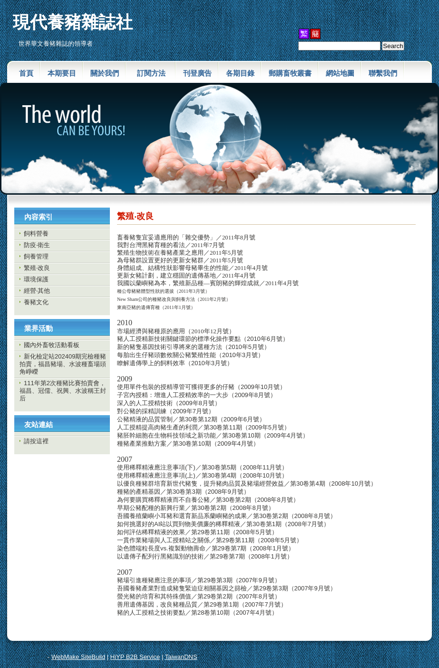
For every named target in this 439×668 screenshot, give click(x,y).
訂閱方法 (155, 73)
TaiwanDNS (181, 656)
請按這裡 (36, 441)
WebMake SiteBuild (78, 656)
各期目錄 (240, 73)
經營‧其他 (37, 290)
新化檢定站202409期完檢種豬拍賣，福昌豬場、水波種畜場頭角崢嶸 (63, 364)
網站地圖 (340, 73)
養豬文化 (36, 302)
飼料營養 (36, 233)
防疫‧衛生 (37, 245)
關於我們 (104, 73)
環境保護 (36, 279)
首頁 (26, 73)
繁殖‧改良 (37, 267)
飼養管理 (36, 256)
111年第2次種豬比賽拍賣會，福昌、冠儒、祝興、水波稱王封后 (63, 390)
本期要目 (62, 73)
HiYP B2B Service (135, 656)
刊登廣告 (197, 73)
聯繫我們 (383, 73)
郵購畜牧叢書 (290, 73)
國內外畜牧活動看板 (51, 345)
